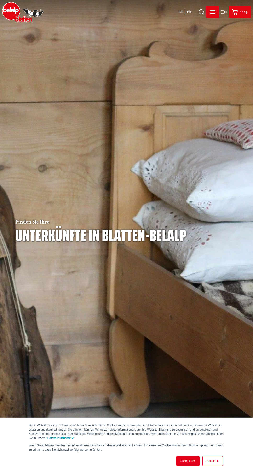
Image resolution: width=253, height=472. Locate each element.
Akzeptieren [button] (188, 461)
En (181, 11)
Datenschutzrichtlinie (60, 438)
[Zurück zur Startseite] (23, 12)
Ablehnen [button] (213, 461)
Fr (189, 11)
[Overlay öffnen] (201, 12)
